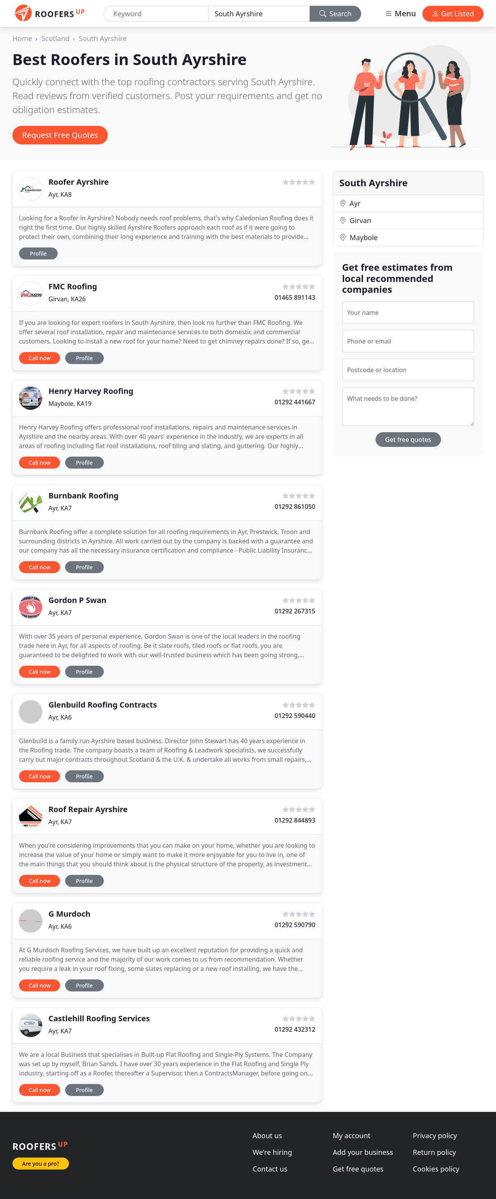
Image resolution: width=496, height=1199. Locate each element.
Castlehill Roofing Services (99, 1018)
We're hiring (272, 1152)
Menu (400, 13)
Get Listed (453, 13)
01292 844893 (295, 820)
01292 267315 (295, 611)
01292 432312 (295, 1029)
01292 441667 (295, 402)
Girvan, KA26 (67, 299)
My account (351, 1135)
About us (267, 1135)
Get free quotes (408, 439)
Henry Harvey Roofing (90, 391)
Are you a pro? (40, 1163)
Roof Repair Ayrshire (88, 809)
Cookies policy (436, 1168)
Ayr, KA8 (60, 194)
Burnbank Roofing (83, 495)
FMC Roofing (72, 286)
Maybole (358, 237)
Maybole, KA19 (69, 403)
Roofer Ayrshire (78, 182)
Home (22, 38)
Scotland (55, 38)
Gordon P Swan (77, 600)
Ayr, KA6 (60, 717)
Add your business (363, 1152)
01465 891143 (295, 297)
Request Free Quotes (60, 135)
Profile (38, 253)
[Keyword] (155, 14)
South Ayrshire (103, 38)
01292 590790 (295, 925)
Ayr (350, 203)
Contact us (270, 1168)
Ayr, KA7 (60, 508)
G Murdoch (69, 914)
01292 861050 (295, 506)
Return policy (434, 1152)
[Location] (259, 14)
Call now (39, 358)
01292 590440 (295, 715)
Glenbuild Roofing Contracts (102, 704)
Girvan (355, 220)
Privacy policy (435, 1135)
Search (335, 13)
